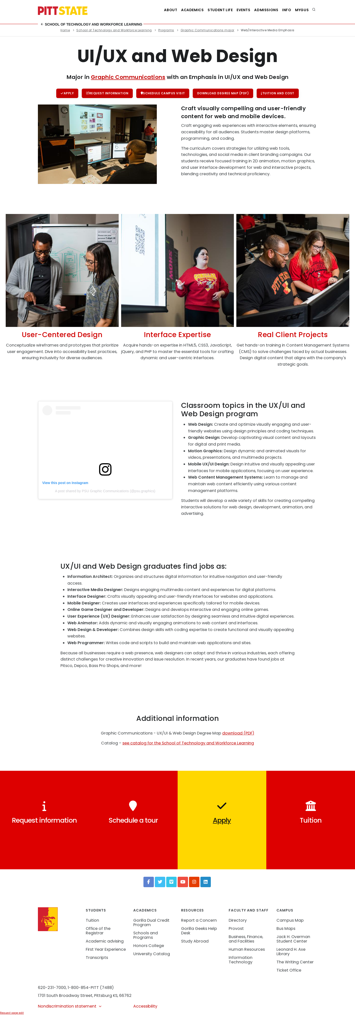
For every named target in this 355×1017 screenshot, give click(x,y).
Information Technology (240, 960)
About (157, 9)
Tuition (92, 921)
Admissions (261, 9)
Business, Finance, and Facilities (246, 940)
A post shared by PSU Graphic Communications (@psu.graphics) (105, 492)
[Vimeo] (171, 882)
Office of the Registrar (98, 931)
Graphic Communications (128, 77)
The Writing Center (295, 963)
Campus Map (290, 921)
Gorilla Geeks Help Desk (199, 931)
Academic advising (105, 942)
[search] (314, 10)
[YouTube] (183, 882)
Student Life (210, 9)
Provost (236, 929)
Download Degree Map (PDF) (224, 93)
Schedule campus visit (163, 93)
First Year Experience (106, 950)
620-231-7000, (52, 988)
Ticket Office (288, 971)
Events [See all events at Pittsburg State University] (236, 9)
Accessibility (145, 1007)
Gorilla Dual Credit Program (151, 923)
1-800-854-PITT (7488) (91, 988)
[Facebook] (148, 882)
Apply (66, 93)
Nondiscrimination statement (70, 1007)
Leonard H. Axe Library (290, 952)
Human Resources (247, 950)
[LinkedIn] (205, 882)
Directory (238, 921)
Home (65, 30)
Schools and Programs (145, 936)
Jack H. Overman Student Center (293, 940)
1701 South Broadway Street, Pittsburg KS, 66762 (85, 996)
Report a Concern (199, 921)
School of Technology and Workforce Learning (91, 24)
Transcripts (97, 958)
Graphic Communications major (207, 30)
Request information (106, 93)
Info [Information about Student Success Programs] (283, 9)
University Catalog (151, 954)
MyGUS (301, 9)
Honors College (148, 946)
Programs (166, 30)
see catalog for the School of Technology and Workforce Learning (188, 744)
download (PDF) (238, 734)
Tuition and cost (279, 93)
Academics (181, 9)
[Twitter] (160, 882)
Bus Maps (285, 929)
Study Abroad (195, 942)
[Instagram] (194, 882)
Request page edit (12, 1013)
